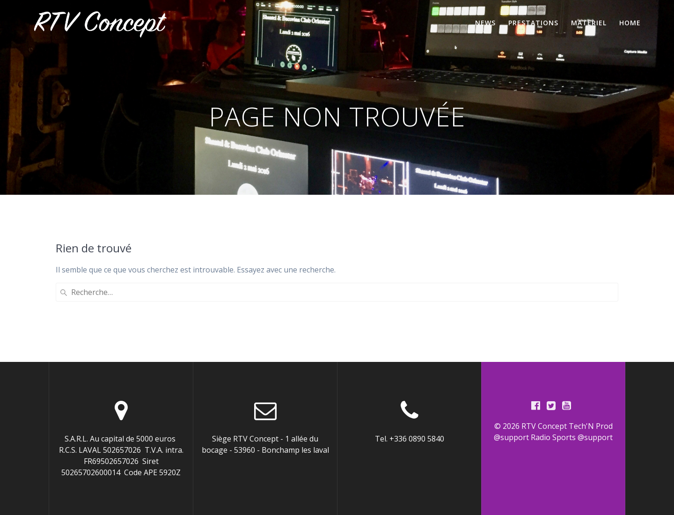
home (630, 22)
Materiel (589, 22)
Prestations (533, 22)
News (485, 22)
